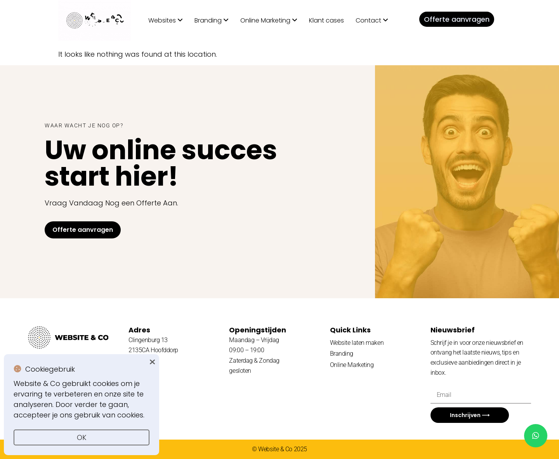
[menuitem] (165, 20)
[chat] (535, 435)
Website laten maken (357, 342)
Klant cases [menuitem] (326, 20)
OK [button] (82, 437)
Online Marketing (352, 365)
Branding (341, 353)
